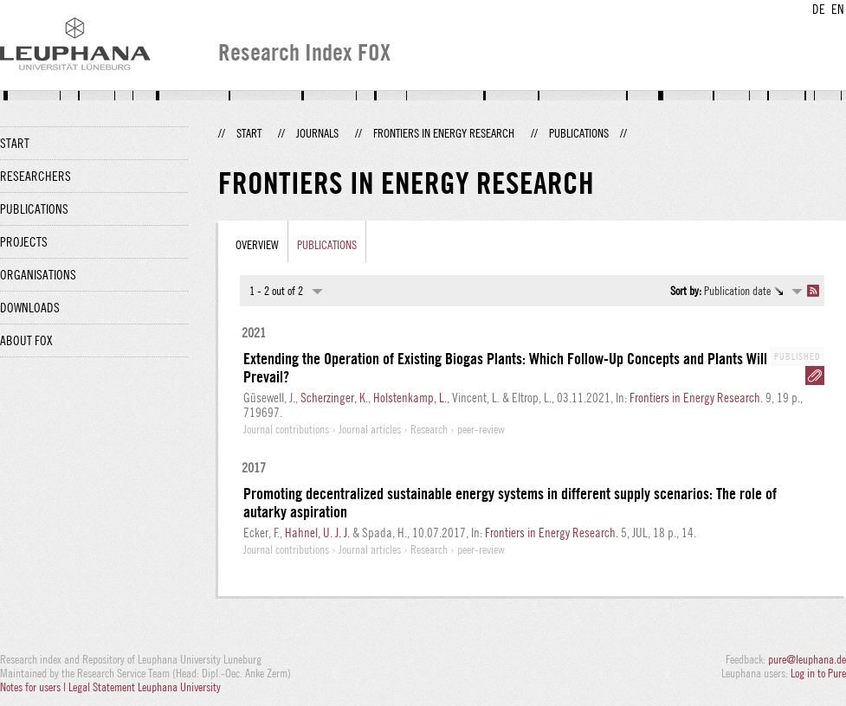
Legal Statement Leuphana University (144, 687)
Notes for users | (34, 687)
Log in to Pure (818, 673)
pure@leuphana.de (807, 659)
